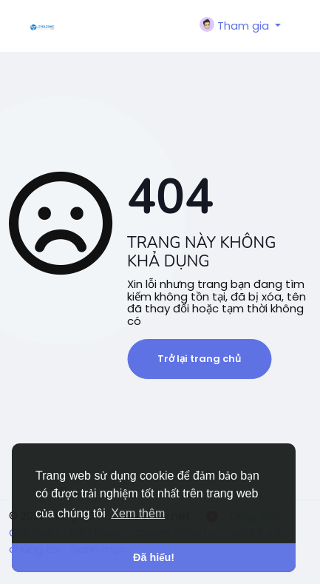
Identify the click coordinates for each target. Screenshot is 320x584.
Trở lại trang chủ (199, 359)
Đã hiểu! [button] (153, 557)
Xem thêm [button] (138, 513)
